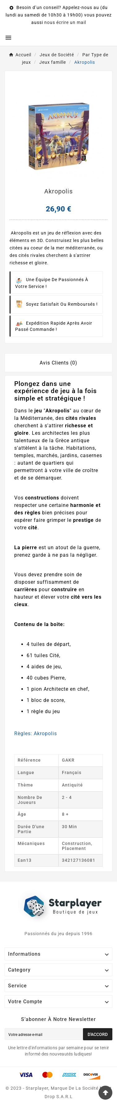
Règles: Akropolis (35, 733)
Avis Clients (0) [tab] (58, 363)
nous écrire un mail (65, 22)
